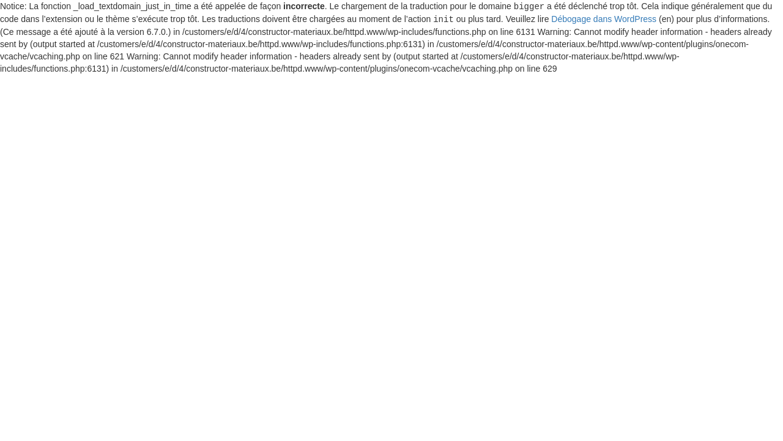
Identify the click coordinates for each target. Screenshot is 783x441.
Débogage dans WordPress (603, 18)
